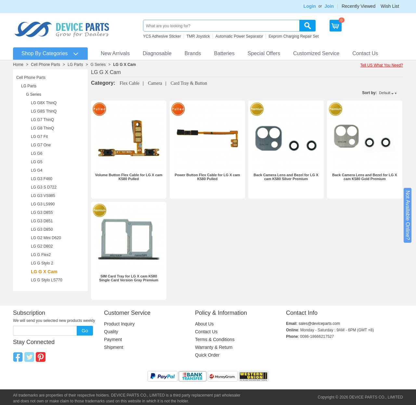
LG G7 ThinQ (42, 119)
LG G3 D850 (42, 229)
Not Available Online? (407, 215)
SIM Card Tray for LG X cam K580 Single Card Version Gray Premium (128, 278)
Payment (113, 339)
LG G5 (36, 162)
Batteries (224, 53)
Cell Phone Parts (45, 64)
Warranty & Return (213, 347)
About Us (204, 323)
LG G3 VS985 (43, 195)
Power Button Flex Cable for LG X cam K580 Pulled (207, 177)
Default (384, 93)
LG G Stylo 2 (42, 263)
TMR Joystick (198, 36)
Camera (155, 83)
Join (329, 6)
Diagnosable (157, 53)
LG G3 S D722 (44, 187)
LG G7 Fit (39, 136)
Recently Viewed (358, 6)
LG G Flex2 (41, 254)
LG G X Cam (124, 64)
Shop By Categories (44, 53)
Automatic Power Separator (239, 36)
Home (18, 64)
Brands (193, 53)
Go (85, 330)
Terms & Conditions (214, 339)
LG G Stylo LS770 (46, 280)
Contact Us (365, 53)
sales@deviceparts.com (319, 323)
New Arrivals (115, 53)
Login (310, 6)
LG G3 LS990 (43, 204)
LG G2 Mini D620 (46, 238)
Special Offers (264, 53)
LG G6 (36, 153)
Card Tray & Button (189, 83)
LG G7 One (41, 145)
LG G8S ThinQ (44, 111)
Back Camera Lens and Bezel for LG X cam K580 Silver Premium (286, 177)
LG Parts (75, 64)
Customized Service (316, 53)
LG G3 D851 (42, 221)
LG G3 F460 (41, 179)
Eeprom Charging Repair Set (293, 36)
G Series (98, 64)
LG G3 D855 (42, 212)
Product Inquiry (119, 323)
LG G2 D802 (42, 246)
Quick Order (207, 355)
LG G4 (36, 170)
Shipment (113, 347)
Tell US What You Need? (381, 65)
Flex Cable (129, 83)
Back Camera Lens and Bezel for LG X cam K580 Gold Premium (364, 177)
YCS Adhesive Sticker (162, 36)
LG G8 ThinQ (42, 128)
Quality (111, 331)
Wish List (390, 6)
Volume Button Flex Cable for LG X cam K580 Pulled (128, 177)
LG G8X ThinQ (44, 103)
